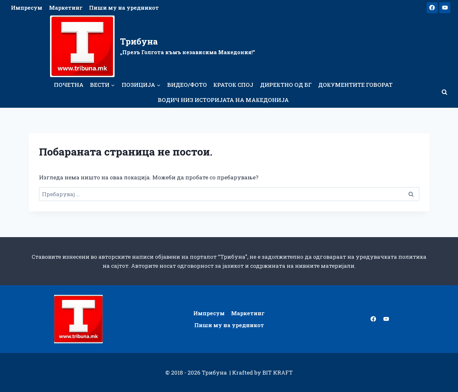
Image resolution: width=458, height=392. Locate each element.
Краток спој (233, 84)
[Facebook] (432, 7)
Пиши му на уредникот (124, 7)
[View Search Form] (444, 92)
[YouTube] (444, 7)
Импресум (26, 7)
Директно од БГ (286, 84)
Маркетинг (66, 7)
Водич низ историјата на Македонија (223, 100)
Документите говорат (355, 84)
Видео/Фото (187, 84)
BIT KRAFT (277, 372)
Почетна (69, 84)
